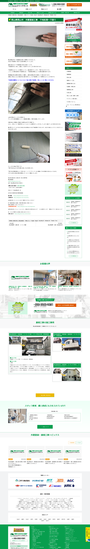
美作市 (43, 520)
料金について (44, 9)
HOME (33, 526)
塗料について (67, 526)
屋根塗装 (21, 12)
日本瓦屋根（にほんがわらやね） (59, 501)
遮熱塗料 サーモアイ (69, 533)
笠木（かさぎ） (21, 504)
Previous (7, 280)
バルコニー (41, 500)
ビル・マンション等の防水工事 (73, 105)
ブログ (79, 442)
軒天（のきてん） (55, 505)
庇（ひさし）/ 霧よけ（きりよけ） (32, 504)
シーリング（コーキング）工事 (31, 500)
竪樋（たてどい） (35, 508)
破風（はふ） (63, 505)
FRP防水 (48, 508)
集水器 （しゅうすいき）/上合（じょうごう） (25, 505)
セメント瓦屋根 (48, 501)
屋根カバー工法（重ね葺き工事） (39, 531)
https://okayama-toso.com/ (14, 181)
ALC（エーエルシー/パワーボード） (61, 498)
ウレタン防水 (62, 500)
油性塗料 (71, 498)
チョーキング (25, 498)
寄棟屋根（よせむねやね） (26, 507)
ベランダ (47, 500)
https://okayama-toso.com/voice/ (21, 197)
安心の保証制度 (53, 541)
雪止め (46, 503)
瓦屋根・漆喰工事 (65, 12)
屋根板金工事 (77, 12)
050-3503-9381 (59, 4)
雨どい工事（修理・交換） (73, 95)
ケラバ (17, 507)
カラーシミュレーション (54, 534)
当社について (74, 9)
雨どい (37, 505)
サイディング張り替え (72, 98)
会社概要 (67, 545)
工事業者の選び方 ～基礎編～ (55, 547)
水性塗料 (22, 500)
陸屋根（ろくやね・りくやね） (38, 501)
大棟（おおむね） (48, 507)
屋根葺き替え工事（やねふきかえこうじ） (35, 503)
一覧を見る (73, 222)
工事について (28, 9)
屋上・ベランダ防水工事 (37, 534)
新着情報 (71, 442)
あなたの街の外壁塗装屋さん (15, 465)
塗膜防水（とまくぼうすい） (24, 501)
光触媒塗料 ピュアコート (71, 539)
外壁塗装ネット (11, 466)
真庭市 (73, 519)
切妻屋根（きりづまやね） (38, 507)
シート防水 (68, 500)
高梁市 (49, 519)
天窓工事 (69, 92)
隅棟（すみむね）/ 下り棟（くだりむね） (61, 507)
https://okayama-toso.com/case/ (21, 195)
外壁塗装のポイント (53, 545)
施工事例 (59, 9)
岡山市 (18, 519)
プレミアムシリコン (69, 536)
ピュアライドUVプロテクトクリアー (72, 541)
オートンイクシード (53, 537)
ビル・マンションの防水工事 (38, 547)
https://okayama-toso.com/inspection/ (26, 206)
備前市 (58, 519)
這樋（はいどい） (69, 504)
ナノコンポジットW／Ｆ (70, 531)
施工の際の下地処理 (53, 536)
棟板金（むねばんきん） (45, 505)
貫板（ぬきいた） (71, 505)
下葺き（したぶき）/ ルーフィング (55, 503)
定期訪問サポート (53, 542)
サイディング (49, 498)
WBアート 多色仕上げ (70, 530)
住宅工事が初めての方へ (54, 528)
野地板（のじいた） (68, 503)
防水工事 (30, 12)
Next (82, 280)
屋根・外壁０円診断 (53, 531)
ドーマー (73, 507)
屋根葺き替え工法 (52, 12)
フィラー (32, 498)
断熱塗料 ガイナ (69, 528)
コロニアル (69, 508)
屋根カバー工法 (40, 12)
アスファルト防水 (54, 500)
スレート (63, 508)
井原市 (40, 519)
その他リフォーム (71, 101)
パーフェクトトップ (69, 534)
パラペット (42, 508)
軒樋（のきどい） (26, 508)
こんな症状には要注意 (54, 539)
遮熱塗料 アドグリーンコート (71, 537)
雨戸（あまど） (53, 504)
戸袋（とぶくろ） (44, 504)
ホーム (14, 9)
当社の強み (68, 544)
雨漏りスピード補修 (53, 530)
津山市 (27, 519)
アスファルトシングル (56, 508)
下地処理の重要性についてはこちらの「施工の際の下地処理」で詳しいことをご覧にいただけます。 (31, 80)
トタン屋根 (70, 501)
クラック (20, 498)
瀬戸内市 (63, 519)
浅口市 (47, 520)
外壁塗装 (12, 12)
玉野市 (31, 519)
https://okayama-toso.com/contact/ (22, 213)
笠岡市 (36, 519)
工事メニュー (34, 528)
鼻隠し (19, 508)
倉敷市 (23, 519)
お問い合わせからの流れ (54, 533)
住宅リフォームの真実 (53, 544)
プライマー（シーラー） (40, 498)
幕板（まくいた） (61, 504)
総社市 (45, 519)
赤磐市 (68, 519)
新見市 (54, 519)
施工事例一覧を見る (45, 395)
